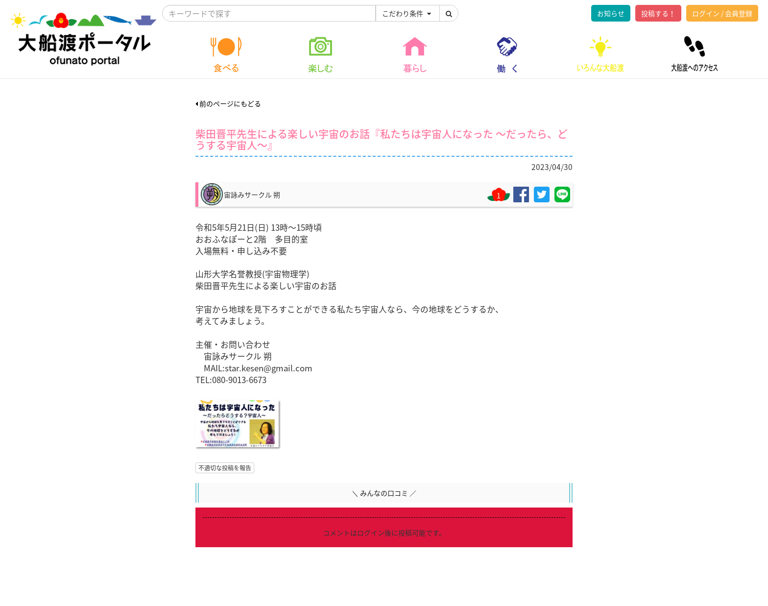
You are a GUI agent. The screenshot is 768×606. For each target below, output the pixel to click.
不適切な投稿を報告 (224, 467)
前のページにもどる (228, 103)
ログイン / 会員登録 (722, 13)
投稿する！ (658, 13)
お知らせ (610, 13)
